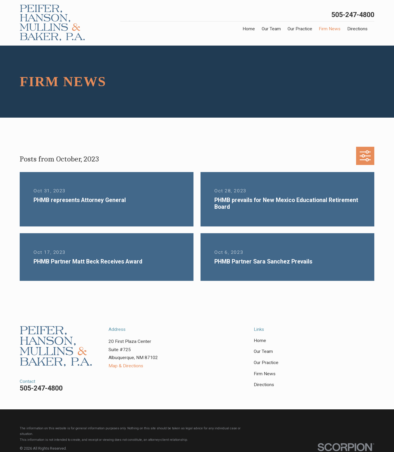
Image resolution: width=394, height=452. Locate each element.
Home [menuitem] (249, 28)
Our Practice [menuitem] (300, 28)
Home (260, 340)
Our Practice (266, 362)
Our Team (263, 351)
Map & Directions (125, 365)
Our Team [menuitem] (271, 28)
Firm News (265, 373)
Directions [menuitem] (357, 28)
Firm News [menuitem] (329, 28)
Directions (264, 384)
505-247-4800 (352, 14)
